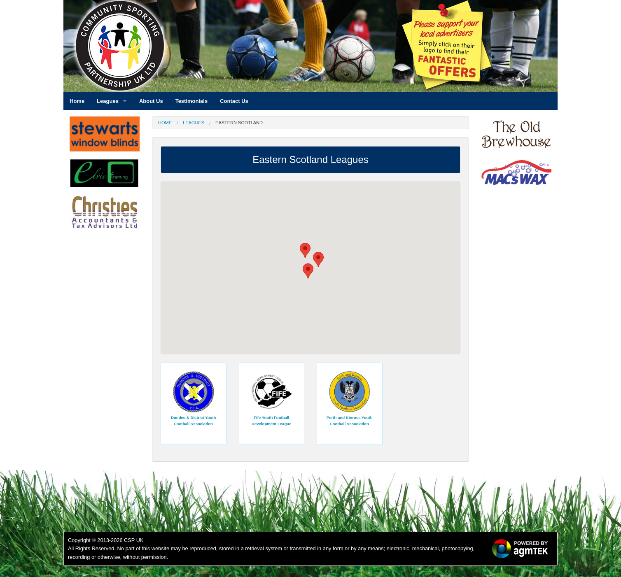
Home (165, 122)
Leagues (193, 122)
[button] (305, 250)
